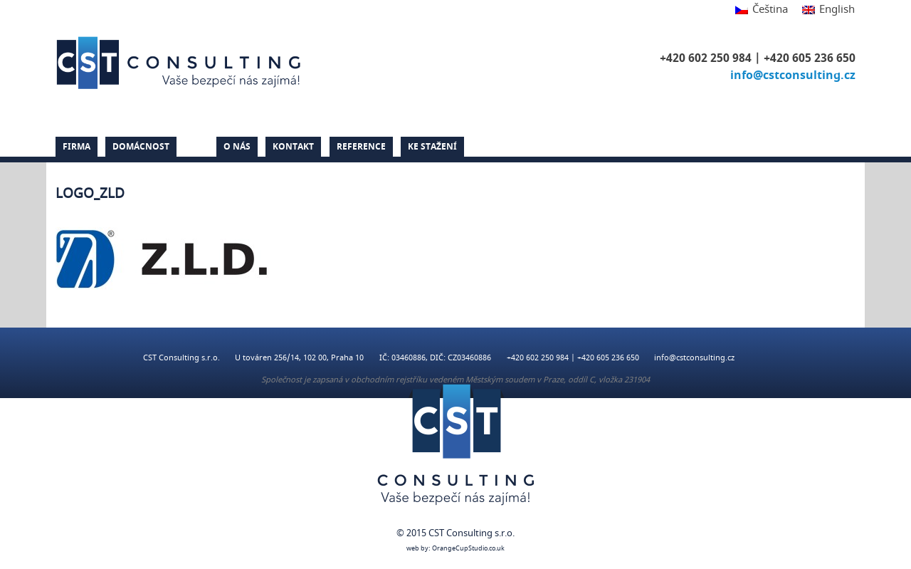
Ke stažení (432, 146)
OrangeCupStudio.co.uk (468, 548)
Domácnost (140, 146)
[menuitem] (761, 10)
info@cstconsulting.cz (792, 75)
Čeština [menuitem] (770, 9)
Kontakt (293, 146)
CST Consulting (181, 63)
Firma (76, 146)
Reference (361, 146)
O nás (237, 146)
